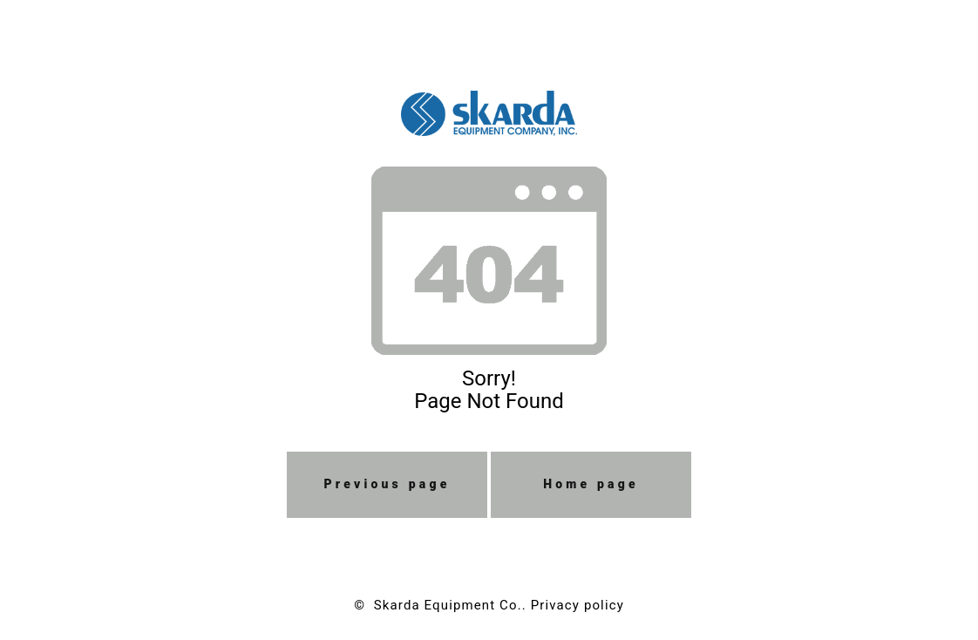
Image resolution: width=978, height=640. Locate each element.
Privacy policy (577, 605)
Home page (591, 484)
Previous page (387, 484)
